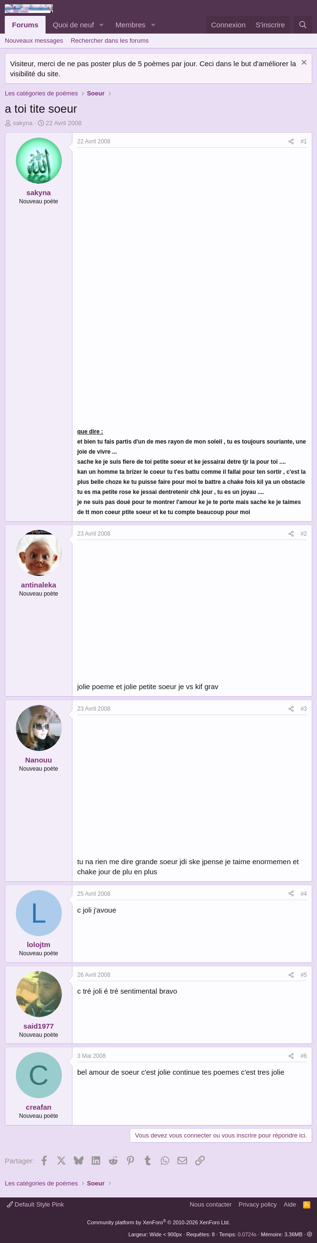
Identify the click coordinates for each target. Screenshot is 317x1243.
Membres (131, 25)
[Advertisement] (157, 219)
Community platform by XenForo (158, 1222)
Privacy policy (258, 1204)
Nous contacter (211, 1204)
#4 (304, 894)
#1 (304, 141)
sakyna (23, 123)
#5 (304, 975)
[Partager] (291, 141)
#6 (304, 1056)
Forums (25, 25)
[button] (101, 25)
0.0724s (247, 1234)
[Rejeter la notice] (303, 64)
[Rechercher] (303, 25)
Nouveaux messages (34, 40)
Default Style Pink (35, 1204)
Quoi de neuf (73, 25)
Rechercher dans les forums (109, 40)
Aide (290, 1204)
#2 (304, 533)
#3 (304, 708)
